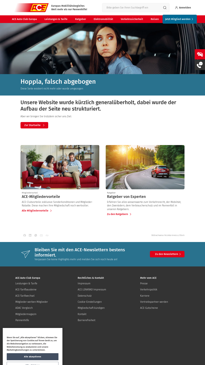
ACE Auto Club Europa (24, 19)
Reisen (155, 19)
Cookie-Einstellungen (90, 301)
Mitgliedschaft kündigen (91, 307)
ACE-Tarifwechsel (25, 295)
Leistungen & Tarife (56, 19)
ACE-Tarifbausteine (26, 289)
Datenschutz (85, 295)
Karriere (144, 295)
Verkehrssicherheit (132, 19)
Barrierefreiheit (86, 320)
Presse (144, 283)
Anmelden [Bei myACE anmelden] (183, 8)
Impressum (84, 283)
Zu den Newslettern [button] (168, 254)
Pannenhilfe (22, 320)
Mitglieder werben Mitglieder (31, 301)
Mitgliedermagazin (25, 314)
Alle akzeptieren (32, 361)
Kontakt (82, 314)
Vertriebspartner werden (154, 301)
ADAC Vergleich (24, 307)
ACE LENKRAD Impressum (92, 289)
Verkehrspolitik (148, 289)
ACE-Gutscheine (149, 307)
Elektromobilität (103, 19)
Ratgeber (80, 19)
